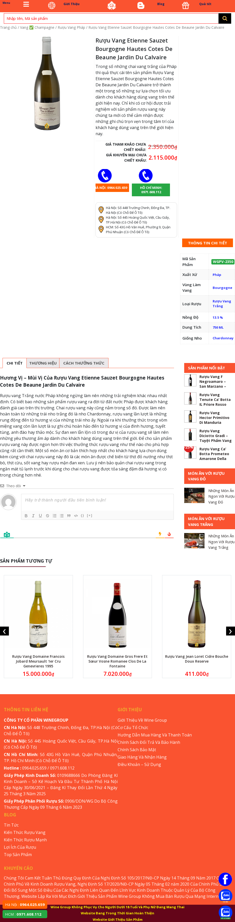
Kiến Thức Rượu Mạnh (25, 840)
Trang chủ (8, 27)
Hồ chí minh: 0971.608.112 (151, 189)
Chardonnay (223, 338)
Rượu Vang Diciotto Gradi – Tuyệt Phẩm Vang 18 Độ (215, 438)
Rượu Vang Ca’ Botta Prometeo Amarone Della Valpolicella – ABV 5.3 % (215, 458)
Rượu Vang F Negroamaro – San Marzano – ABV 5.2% (212, 384)
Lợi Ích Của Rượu (20, 847)
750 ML (218, 327)
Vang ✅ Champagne (37, 27)
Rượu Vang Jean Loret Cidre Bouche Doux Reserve (196, 659)
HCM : (23, 914)
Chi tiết (15, 363)
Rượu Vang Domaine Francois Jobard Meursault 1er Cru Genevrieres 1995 (38, 661)
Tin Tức (11, 825)
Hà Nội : (25, 904)
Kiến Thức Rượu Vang (24, 832)
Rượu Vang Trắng (222, 304)
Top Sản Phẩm (18, 854)
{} (82, 515)
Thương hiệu (43, 363)
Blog (160, 4)
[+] (89, 515)
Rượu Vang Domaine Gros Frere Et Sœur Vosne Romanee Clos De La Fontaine (117, 661)
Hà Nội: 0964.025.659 (110, 187)
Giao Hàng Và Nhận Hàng (142, 757)
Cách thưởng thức (83, 363)
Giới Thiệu (72, 4)
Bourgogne (222, 287)
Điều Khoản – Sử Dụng (139, 764)
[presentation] (4, 630)
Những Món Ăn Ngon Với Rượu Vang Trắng (221, 541)
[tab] (15, 363)
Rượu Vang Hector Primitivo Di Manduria (214, 417)
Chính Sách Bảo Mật (137, 749)
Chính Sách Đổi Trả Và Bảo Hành (149, 742)
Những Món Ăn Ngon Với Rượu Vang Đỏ (221, 496)
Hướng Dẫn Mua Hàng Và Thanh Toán (155, 735)
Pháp (217, 274)
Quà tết (205, 4)
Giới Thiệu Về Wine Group (142, 720)
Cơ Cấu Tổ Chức (133, 727)
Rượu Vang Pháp (71, 27)
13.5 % (218, 317)
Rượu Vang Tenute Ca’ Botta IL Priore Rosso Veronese (215, 402)
